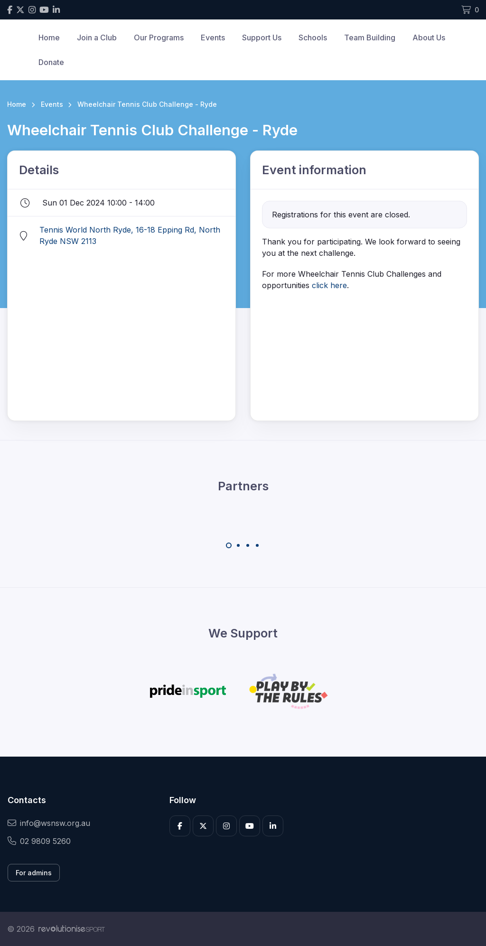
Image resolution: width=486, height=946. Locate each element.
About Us (428, 37)
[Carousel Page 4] (257, 545)
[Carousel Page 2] (238, 545)
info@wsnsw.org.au (49, 823)
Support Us (261, 37)
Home (49, 37)
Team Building (369, 37)
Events (213, 37)
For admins (34, 873)
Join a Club (97, 37)
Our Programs (159, 37)
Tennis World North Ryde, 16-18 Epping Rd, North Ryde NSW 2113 (129, 235)
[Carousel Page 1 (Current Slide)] (229, 545)
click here (329, 285)
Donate (51, 62)
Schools (313, 37)
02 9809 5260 (39, 841)
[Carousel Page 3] (248, 545)
